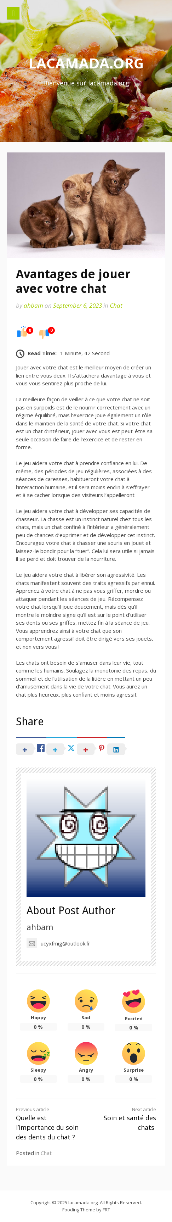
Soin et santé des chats (124, 1119)
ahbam (33, 305)
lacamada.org (86, 63)
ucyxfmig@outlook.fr (58, 943)
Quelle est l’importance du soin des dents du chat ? (47, 1123)
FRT (106, 1209)
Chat (116, 305)
